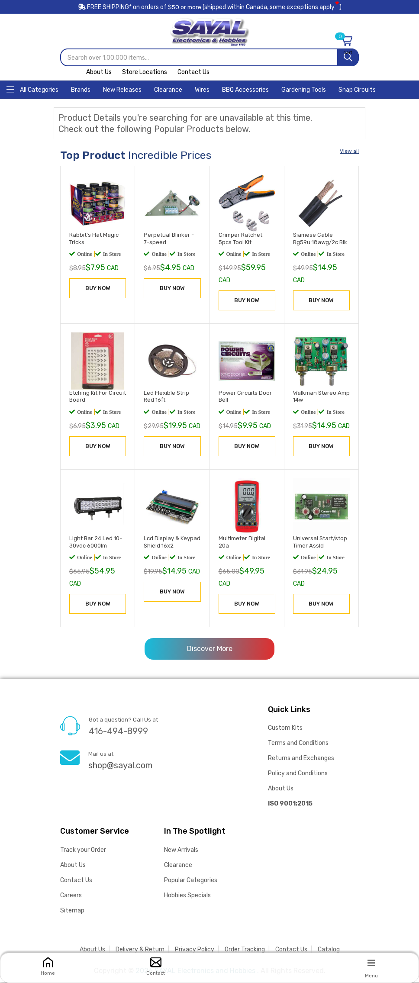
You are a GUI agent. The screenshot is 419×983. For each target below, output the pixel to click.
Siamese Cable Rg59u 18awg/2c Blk (320, 239)
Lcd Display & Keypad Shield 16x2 (172, 542)
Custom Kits (285, 728)
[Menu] (371, 963)
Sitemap (72, 911)
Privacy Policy (194, 950)
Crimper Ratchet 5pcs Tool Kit (240, 239)
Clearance (178, 865)
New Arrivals (181, 850)
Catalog (329, 950)
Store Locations (144, 72)
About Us (99, 72)
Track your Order (83, 850)
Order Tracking (245, 950)
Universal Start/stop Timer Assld (320, 542)
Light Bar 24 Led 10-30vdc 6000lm (95, 542)
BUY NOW (97, 288)
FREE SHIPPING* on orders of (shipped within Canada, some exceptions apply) (209, 8)
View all (349, 151)
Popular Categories (190, 880)
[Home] (32, 89)
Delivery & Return (140, 950)
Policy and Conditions (298, 773)
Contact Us (193, 72)
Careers (71, 895)
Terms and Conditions (298, 743)
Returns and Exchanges (301, 758)
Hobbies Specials (187, 895)
